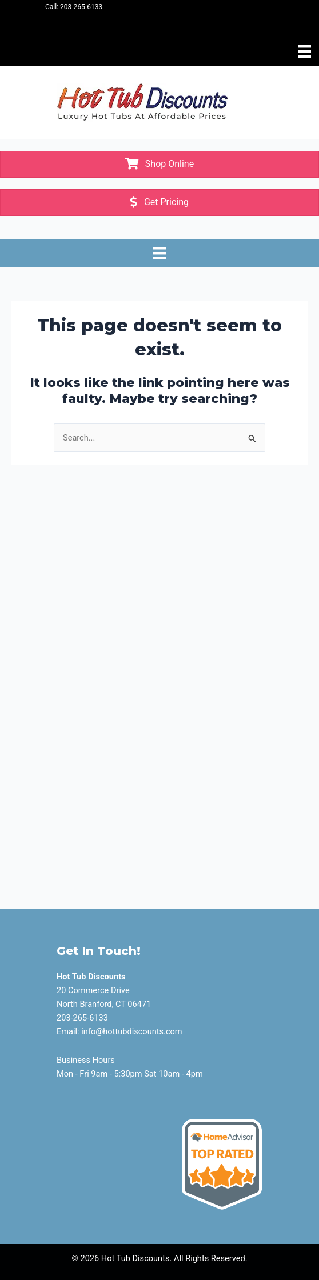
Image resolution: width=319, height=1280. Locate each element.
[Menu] (304, 51)
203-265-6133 (81, 7)
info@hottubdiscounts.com (131, 1031)
